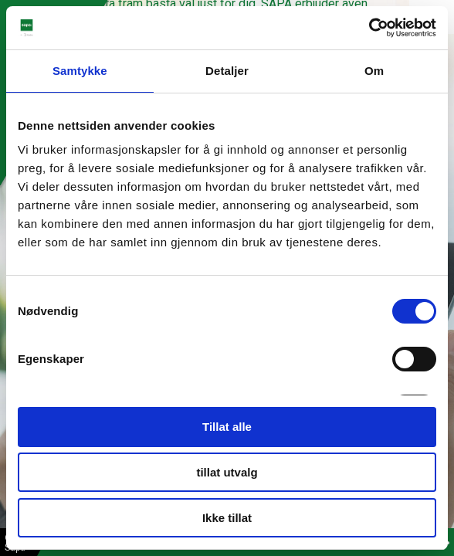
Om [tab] (374, 70)
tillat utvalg (226, 472)
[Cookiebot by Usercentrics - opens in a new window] (368, 28)
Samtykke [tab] (80, 70)
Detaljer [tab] (227, 70)
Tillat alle (227, 426)
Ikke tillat (227, 517)
